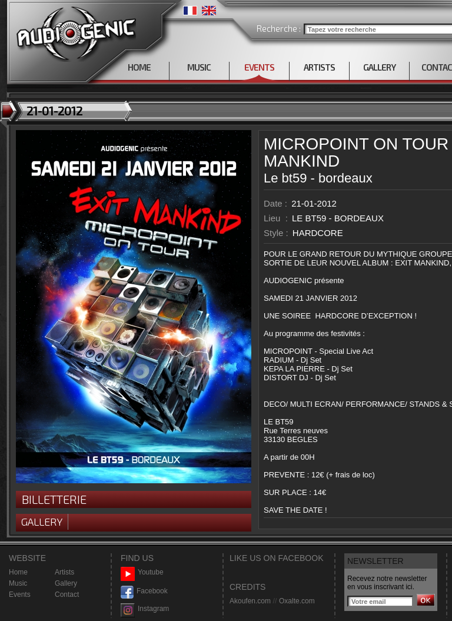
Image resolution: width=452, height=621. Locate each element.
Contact (67, 594)
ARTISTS (319, 67)
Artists (64, 572)
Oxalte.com (297, 601)
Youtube (142, 572)
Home (18, 572)
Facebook (144, 591)
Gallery (41, 521)
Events (20, 594)
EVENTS (259, 67)
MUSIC (199, 67)
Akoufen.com (250, 601)
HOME (139, 67)
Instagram (145, 609)
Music (18, 583)
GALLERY (379, 67)
